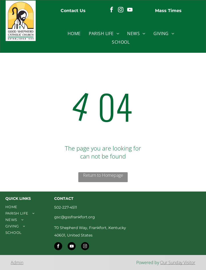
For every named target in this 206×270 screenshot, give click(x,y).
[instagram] (121, 10)
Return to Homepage (103, 175)
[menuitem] (74, 33)
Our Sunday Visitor (177, 262)
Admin (17, 262)
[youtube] (130, 10)
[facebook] (112, 10)
